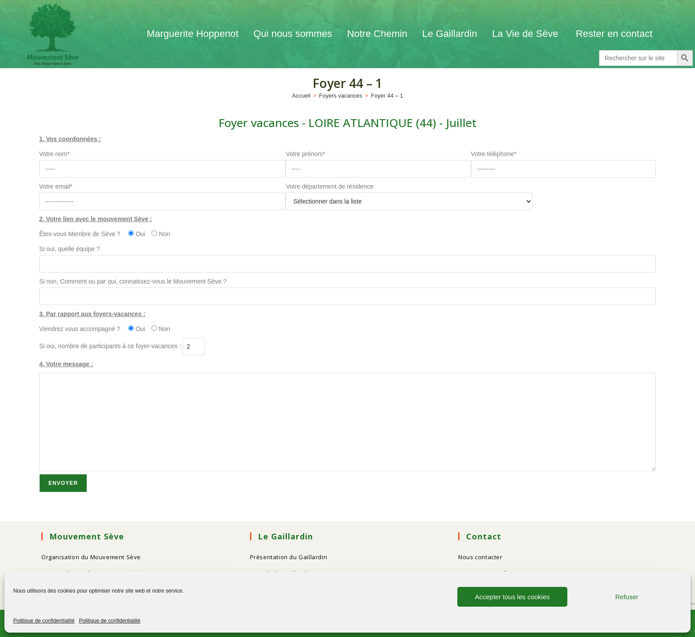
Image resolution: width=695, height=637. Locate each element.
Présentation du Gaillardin (288, 557)
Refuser (627, 597)
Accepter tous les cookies (512, 597)
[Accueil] (301, 95)
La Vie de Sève (526, 33)
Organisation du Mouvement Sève (91, 557)
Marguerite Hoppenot (193, 33)
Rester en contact (614, 33)
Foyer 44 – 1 (387, 95)
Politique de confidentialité (43, 621)
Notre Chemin (377, 33)
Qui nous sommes (293, 33)
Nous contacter (480, 557)
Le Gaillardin (449, 33)
